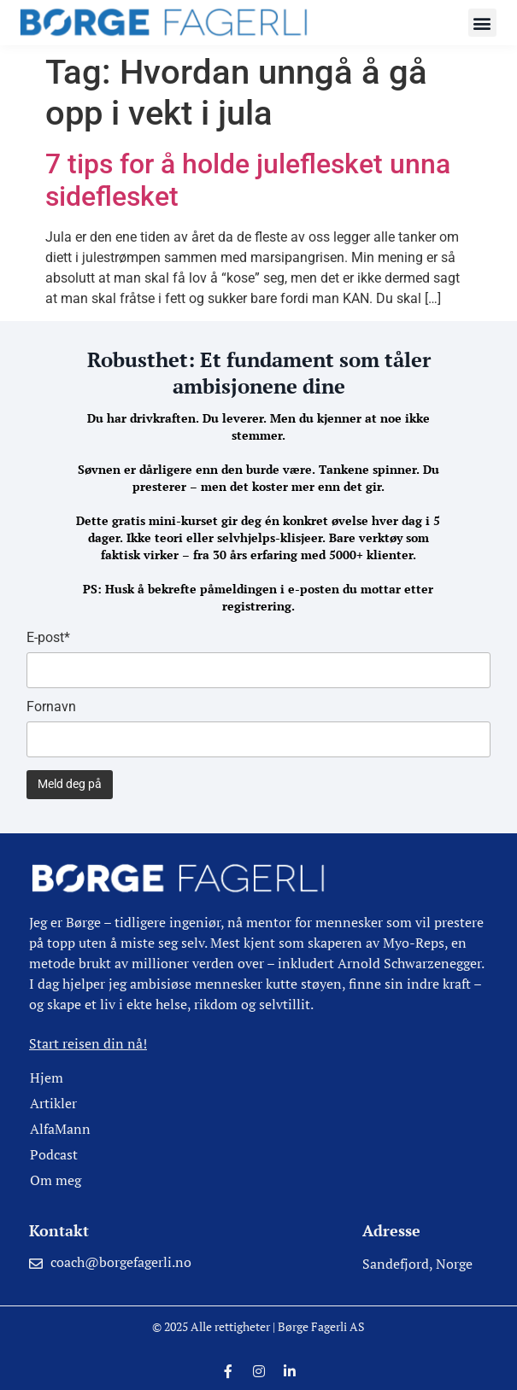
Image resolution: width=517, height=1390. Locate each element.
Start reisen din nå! (88, 1043)
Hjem (46, 1077)
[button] (482, 23)
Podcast (54, 1154)
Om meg (55, 1180)
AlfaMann (60, 1128)
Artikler (53, 1103)
